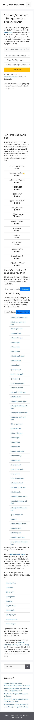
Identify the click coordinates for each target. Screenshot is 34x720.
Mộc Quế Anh (11, 583)
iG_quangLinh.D (11, 619)
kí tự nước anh (16, 528)
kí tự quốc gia (15, 365)
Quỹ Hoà (9, 601)
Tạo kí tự (17, 69)
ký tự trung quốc (17, 515)
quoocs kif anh (16, 333)
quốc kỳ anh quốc (17, 374)
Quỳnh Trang (10, 606)
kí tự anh (14, 519)
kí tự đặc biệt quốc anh (19, 317)
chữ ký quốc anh (16, 329)
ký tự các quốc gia (17, 383)
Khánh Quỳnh (11, 624)
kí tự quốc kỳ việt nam (18, 524)
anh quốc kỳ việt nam (18, 392)
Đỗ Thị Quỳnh (11, 615)
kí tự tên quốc (16, 397)
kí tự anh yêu (15, 342)
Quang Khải (10, 610)
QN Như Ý (9, 592)
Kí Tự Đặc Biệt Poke (13, 4)
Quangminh (10, 597)
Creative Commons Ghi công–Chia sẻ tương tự (16, 644)
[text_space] (17, 60)
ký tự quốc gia (16, 370)
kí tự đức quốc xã (17, 388)
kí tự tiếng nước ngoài (19, 401)
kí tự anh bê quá (16, 338)
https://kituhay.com (11, 77)
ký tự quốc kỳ (15, 379)
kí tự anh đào (15, 347)
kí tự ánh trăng (16, 360)
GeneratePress (17, 717)
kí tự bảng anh (16, 533)
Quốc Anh (9, 588)
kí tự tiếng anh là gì (18, 537)
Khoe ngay (25, 289)
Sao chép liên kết (23, 312)
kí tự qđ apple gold (17, 356)
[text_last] (17, 65)
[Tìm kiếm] (27, 666)
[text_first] (17, 55)
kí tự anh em (15, 351)
